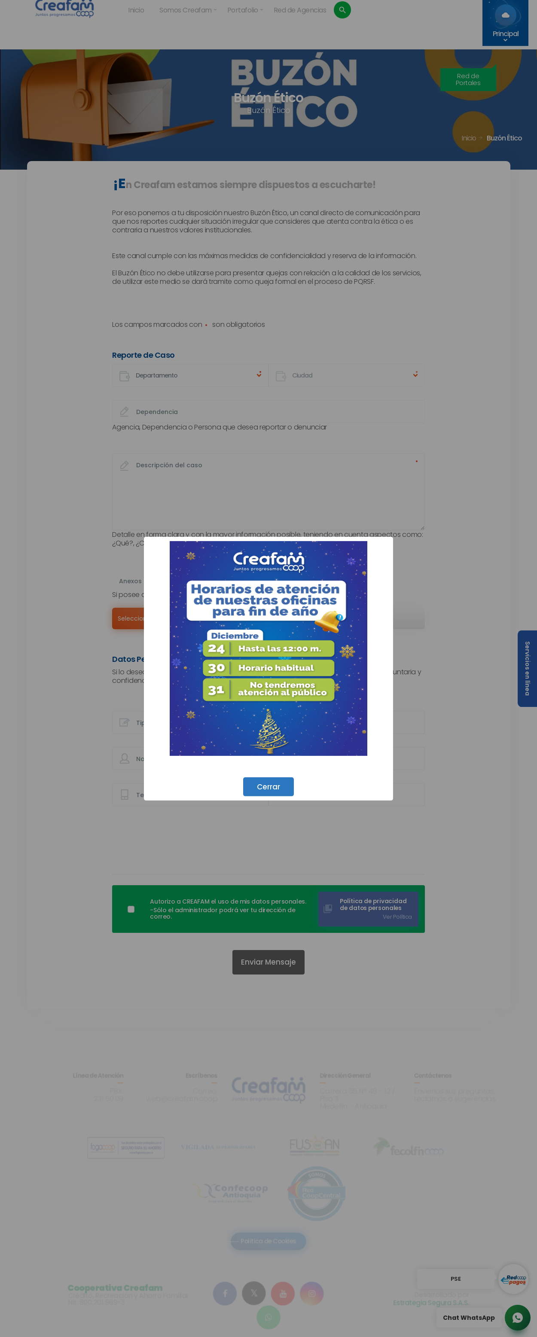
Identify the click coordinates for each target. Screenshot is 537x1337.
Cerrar (268, 786)
